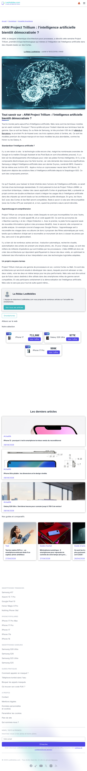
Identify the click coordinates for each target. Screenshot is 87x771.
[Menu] (84, 3)
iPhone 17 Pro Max (10, 621)
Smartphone (12, 21)
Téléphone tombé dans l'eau (14, 677)
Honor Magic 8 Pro (10, 606)
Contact (5, 697)
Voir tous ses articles (14, 307)
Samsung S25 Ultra (10, 658)
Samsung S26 (8, 654)
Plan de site (7, 718)
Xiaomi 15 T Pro (8, 597)
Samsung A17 (7, 592)
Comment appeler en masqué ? (15, 673)
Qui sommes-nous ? (10, 722)
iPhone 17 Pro (7, 625)
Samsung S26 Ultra (10, 649)
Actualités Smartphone (25, 21)
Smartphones (9, 315)
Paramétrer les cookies (11, 713)
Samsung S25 (8, 663)
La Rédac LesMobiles (32, 52)
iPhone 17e (6, 634)
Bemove (54, 760)
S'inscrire (43, 744)
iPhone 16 (6, 639)
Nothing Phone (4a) (10, 610)
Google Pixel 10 (8, 601)
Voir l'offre (34, 339)
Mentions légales (9, 701)
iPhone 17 (6, 630)
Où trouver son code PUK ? (13, 686)
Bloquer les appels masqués (14, 682)
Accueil (4, 21)
